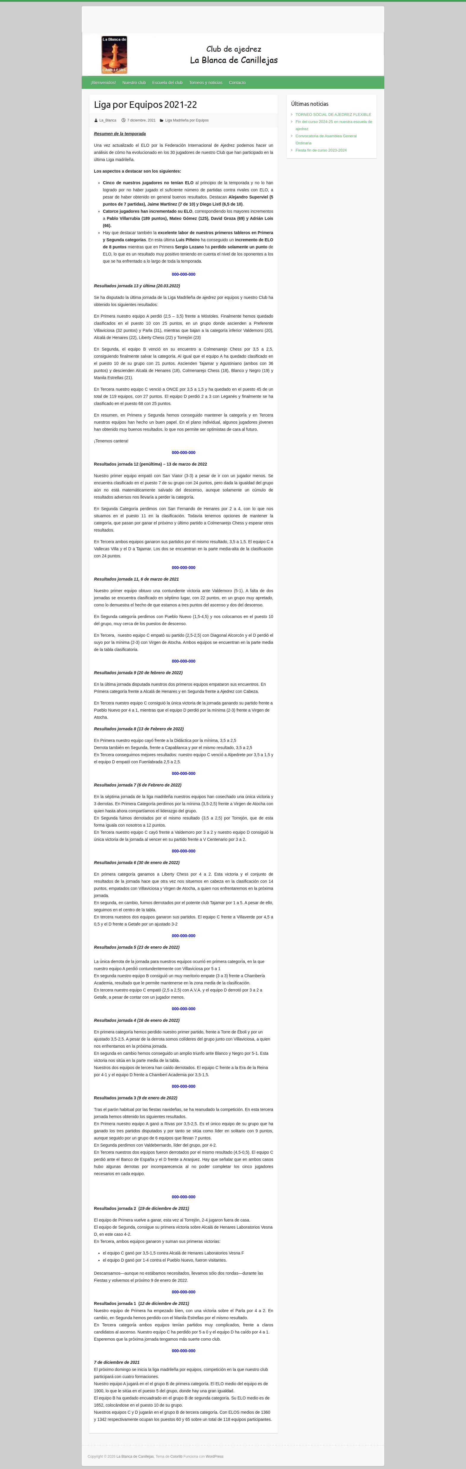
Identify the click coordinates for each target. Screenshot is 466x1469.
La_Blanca (108, 120)
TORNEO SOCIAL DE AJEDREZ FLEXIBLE (333, 114)
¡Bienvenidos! (103, 82)
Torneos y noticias (205, 82)
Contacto (237, 82)
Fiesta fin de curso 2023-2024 (321, 150)
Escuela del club (167, 82)
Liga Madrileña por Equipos (187, 120)
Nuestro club (134, 82)
